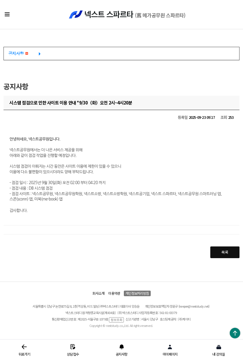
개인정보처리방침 (137, 293)
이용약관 (114, 293)
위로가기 (235, 333)
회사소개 (98, 293)
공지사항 (18, 53)
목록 (224, 252)
